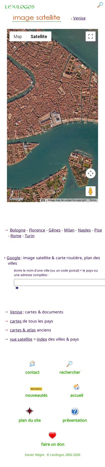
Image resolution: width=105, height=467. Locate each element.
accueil (76, 395)
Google (13, 257)
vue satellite (21, 339)
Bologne (18, 230)
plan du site (30, 420)
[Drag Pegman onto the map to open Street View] (91, 191)
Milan (69, 230)
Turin (30, 235)
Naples (84, 230)
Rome (15, 235)
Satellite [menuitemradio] (39, 36)
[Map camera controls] (91, 173)
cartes (16, 321)
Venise (79, 18)
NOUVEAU (36, 389)
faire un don (53, 444)
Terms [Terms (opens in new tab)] (93, 200)
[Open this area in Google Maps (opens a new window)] (16, 199)
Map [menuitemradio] (18, 36)
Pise (98, 230)
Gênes (55, 230)
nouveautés (36, 395)
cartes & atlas (23, 330)
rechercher (69, 372)
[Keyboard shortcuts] (43, 200)
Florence (37, 230)
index (42, 339)
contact (32, 372)
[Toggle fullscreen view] (91, 36)
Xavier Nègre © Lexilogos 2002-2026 (52, 454)
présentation (75, 420)
